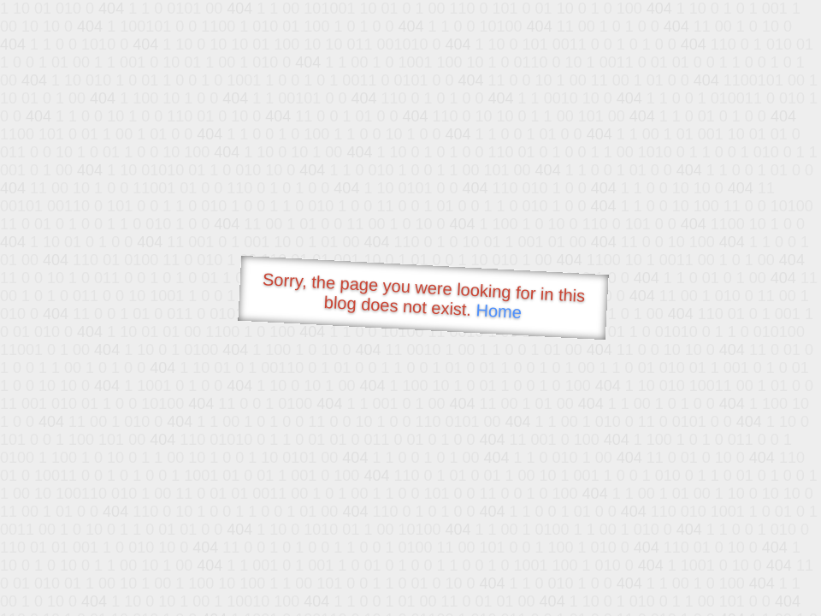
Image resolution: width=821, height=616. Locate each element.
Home (498, 311)
